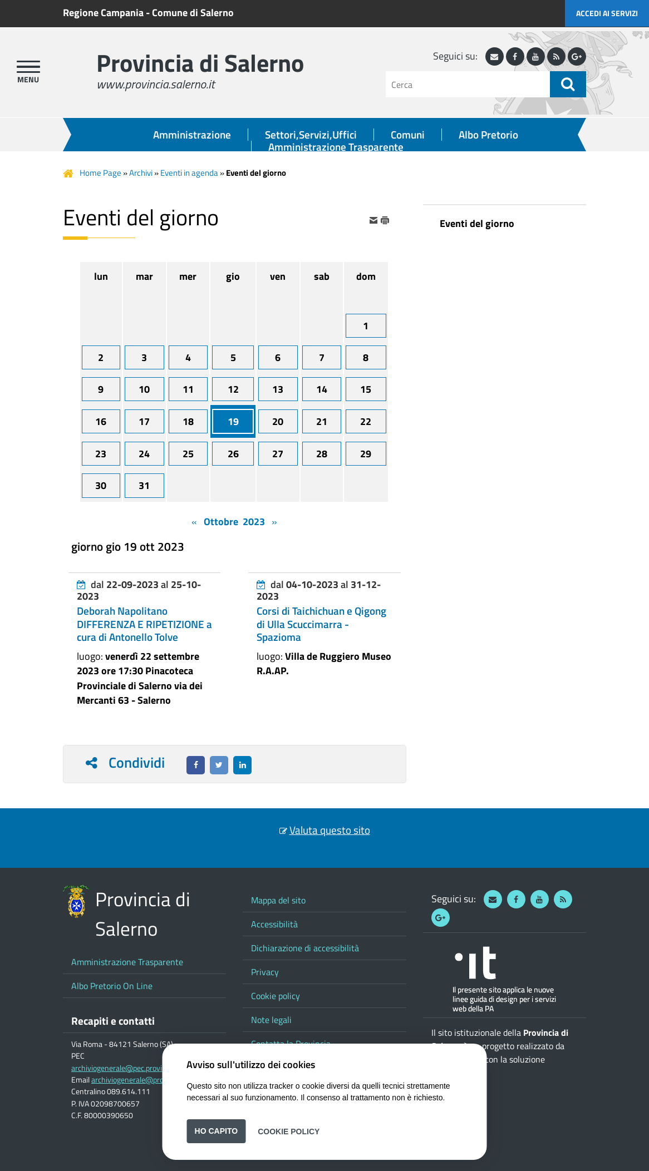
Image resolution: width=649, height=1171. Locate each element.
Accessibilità (274, 924)
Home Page (100, 172)
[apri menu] (28, 67)
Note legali (271, 1019)
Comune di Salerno (193, 12)
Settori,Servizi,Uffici (311, 135)
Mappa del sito (278, 900)
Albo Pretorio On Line (112, 985)
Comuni (408, 135)
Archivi (141, 172)
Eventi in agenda (189, 172)
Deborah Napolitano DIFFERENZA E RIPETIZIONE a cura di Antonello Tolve (144, 623)
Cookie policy (275, 995)
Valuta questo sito (329, 830)
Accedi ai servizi (607, 13)
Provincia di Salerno (200, 62)
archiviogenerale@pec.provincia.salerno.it (139, 1068)
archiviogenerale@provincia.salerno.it (153, 1080)
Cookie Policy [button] (288, 1130)
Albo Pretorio (488, 135)
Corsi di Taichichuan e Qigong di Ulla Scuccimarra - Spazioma (321, 623)
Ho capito (216, 1130)
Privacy (265, 972)
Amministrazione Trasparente (336, 147)
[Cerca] (468, 84)
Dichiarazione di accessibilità (305, 948)
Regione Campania (103, 12)
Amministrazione (192, 135)
